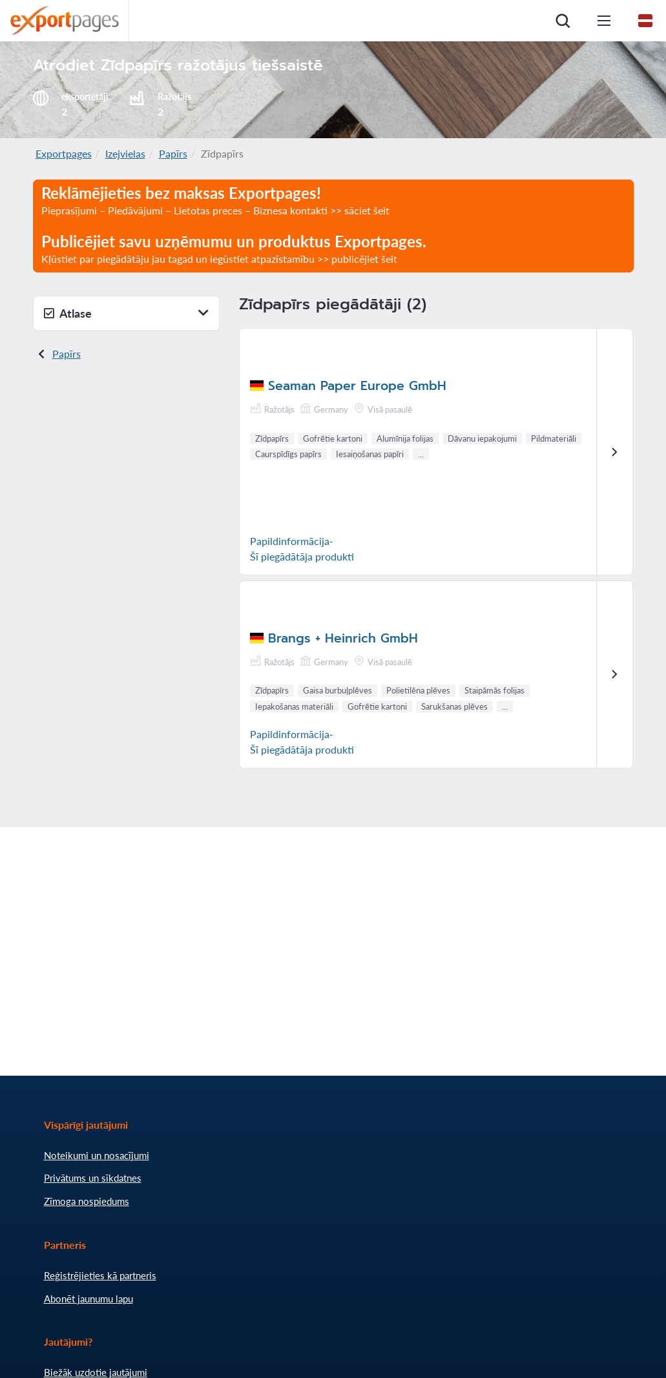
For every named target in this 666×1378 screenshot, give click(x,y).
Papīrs (173, 153)
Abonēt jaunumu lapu (88, 1298)
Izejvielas (125, 153)
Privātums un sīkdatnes (92, 1178)
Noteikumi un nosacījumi (96, 1155)
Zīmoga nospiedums (86, 1201)
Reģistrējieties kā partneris (100, 1275)
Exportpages (64, 153)
